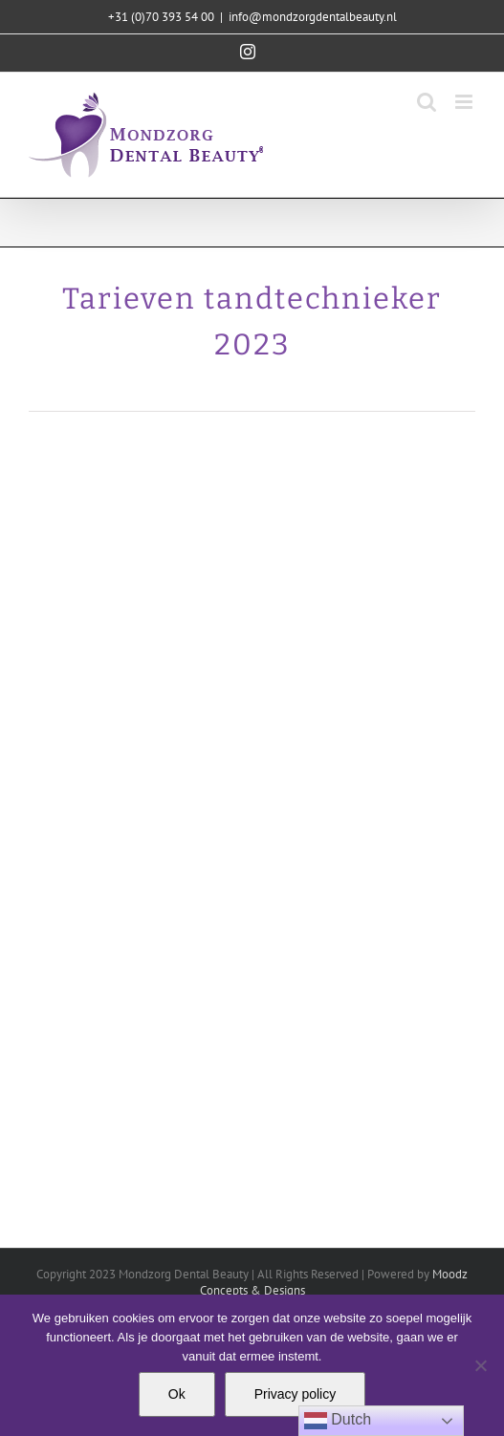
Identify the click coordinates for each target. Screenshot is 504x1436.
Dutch (337, 1420)
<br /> (252, 822)
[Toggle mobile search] (426, 102)
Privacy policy (295, 1394)
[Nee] (480, 1365)
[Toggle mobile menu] (465, 102)
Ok (177, 1394)
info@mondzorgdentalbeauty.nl (313, 17)
